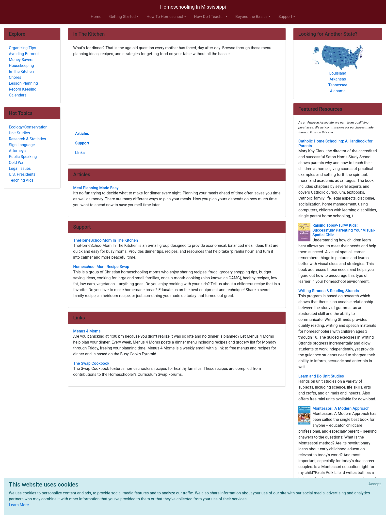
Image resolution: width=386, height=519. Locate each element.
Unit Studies (19, 133)
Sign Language (22, 144)
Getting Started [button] (122, 16)
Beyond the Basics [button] (251, 16)
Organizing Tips (22, 48)
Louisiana (337, 73)
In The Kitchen (21, 71)
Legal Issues (20, 168)
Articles (82, 133)
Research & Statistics (27, 139)
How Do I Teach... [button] (209, 16)
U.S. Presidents (22, 174)
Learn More (19, 505)
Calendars (18, 95)
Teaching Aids (21, 180)
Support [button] (285, 16)
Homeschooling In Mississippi (193, 7)
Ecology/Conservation (28, 127)
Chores (15, 77)
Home (96, 16)
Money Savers (21, 59)
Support (82, 143)
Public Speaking (23, 156)
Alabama (337, 91)
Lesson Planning (23, 83)
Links (80, 152)
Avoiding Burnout (24, 53)
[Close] (375, 484)
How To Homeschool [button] (164, 16)
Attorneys (17, 150)
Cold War (17, 162)
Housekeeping (21, 65)
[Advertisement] (177, 93)
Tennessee (337, 85)
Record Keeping (22, 89)
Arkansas (338, 79)
